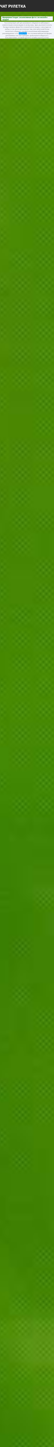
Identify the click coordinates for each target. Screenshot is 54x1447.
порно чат (22, 33)
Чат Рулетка (13, 6)
